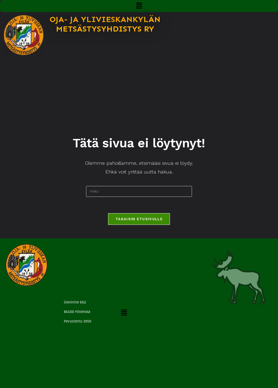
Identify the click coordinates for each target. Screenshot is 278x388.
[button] (139, 6)
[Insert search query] (139, 191)
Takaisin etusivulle (139, 219)
